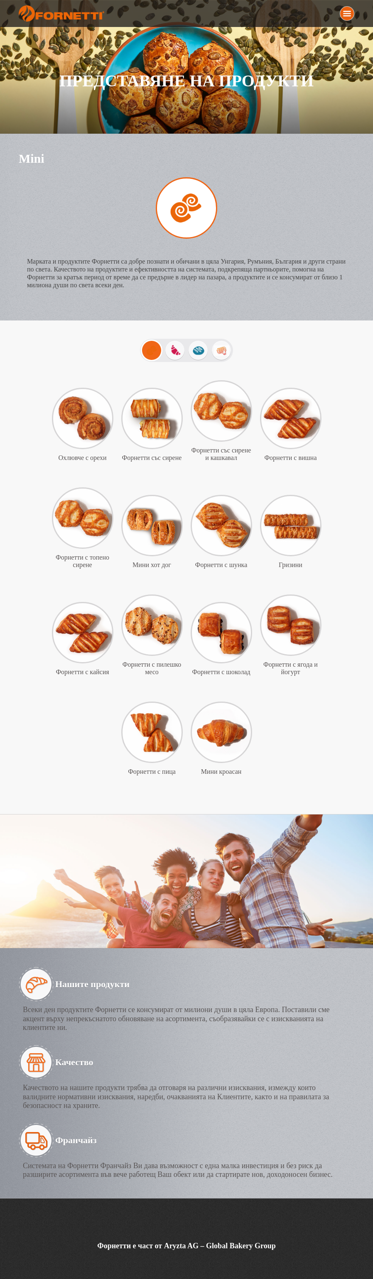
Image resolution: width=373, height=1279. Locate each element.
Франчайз (76, 1140)
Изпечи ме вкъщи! (221, 350)
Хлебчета (198, 350)
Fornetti (63, 13)
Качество (74, 1062)
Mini (151, 350)
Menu (347, 13)
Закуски (174, 350)
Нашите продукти (92, 984)
